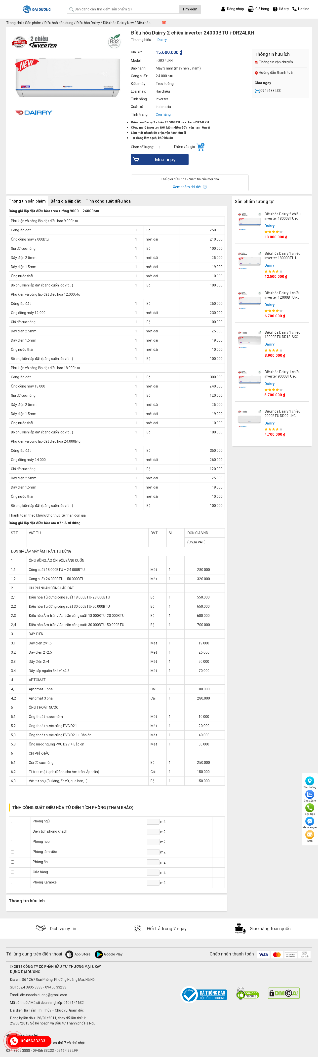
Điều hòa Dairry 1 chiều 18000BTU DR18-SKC (282, 334)
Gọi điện (310, 809)
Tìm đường (309, 782)
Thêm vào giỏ (188, 147)
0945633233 (268, 90)
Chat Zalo (310, 796)
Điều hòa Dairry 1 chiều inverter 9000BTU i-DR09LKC (282, 376)
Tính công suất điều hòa (108, 201)
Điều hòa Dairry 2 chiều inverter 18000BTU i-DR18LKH (283, 218)
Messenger (310, 823)
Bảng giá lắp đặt (66, 201)
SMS (309, 836)
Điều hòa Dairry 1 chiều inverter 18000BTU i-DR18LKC (282, 258)
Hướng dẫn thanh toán (274, 72)
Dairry (270, 226)
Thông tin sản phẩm (27, 201)
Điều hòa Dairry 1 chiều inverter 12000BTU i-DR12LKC (282, 297)
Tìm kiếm (189, 9)
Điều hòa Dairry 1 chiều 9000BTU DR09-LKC (282, 413)
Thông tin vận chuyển (274, 62)
